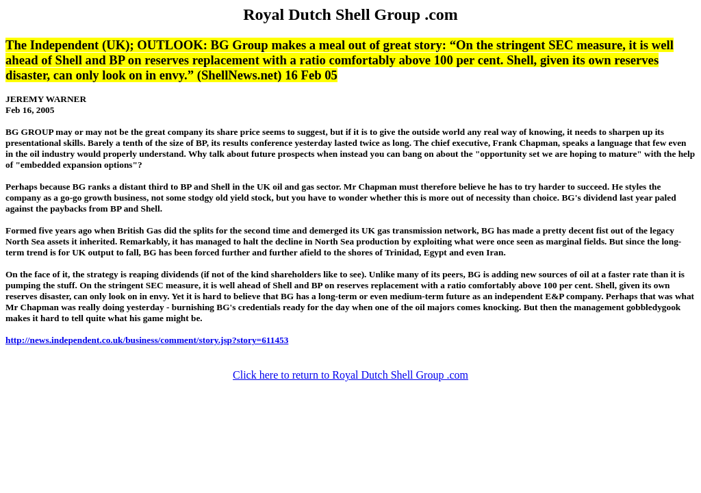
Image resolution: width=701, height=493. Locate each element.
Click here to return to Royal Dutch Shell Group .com (350, 375)
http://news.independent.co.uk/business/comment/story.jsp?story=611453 (146, 340)
